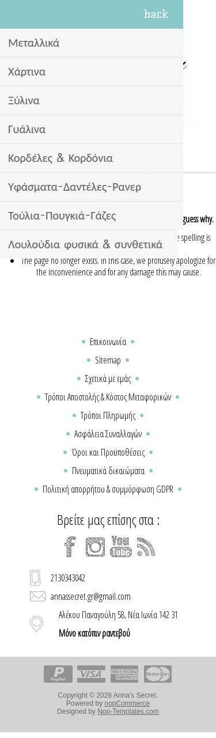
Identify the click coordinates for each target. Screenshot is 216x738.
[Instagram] (96, 547)
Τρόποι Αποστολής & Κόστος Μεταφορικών (108, 397)
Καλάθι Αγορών (122, 154)
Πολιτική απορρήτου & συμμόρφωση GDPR (108, 489)
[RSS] (146, 547)
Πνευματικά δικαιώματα (108, 470)
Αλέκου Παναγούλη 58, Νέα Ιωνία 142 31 (118, 623)
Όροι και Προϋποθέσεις (108, 452)
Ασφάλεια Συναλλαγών (108, 433)
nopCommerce (127, 703)
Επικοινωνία (108, 341)
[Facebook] (70, 547)
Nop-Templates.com (128, 711)
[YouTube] (121, 547)
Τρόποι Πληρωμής (108, 415)
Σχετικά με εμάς (108, 378)
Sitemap (108, 360)
